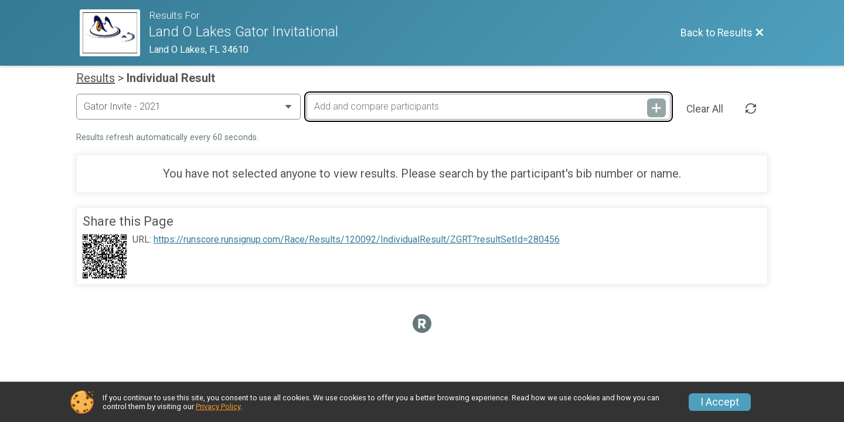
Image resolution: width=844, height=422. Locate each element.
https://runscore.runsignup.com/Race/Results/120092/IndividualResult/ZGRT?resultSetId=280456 (357, 239)
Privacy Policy (218, 406)
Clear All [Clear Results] (704, 109)
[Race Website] (114, 32)
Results (95, 78)
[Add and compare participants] (488, 107)
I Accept (719, 402)
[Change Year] (188, 107)
